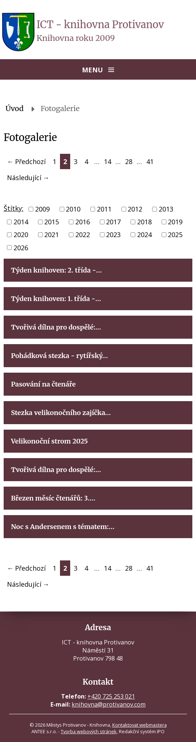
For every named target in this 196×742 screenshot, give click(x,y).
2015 (51, 221)
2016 (82, 221)
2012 (135, 209)
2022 (82, 235)
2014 (21, 221)
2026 (21, 247)
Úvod (14, 108)
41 (150, 161)
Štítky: (13, 208)
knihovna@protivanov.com (109, 704)
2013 (166, 209)
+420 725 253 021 (111, 696)
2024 (144, 235)
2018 (144, 221)
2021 (51, 235)
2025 (175, 235)
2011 (104, 209)
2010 (73, 209)
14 (107, 161)
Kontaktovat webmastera (139, 725)
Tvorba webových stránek (89, 731)
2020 (21, 235)
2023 (113, 235)
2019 (175, 221)
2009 (42, 209)
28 (128, 161)
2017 (113, 221)
